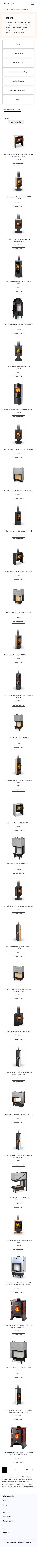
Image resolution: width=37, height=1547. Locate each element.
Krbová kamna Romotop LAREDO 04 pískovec (18, 655)
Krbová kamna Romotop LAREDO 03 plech (18, 531)
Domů (5, 9)
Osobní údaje (7, 1521)
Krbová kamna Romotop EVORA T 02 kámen (18, 450)
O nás (5, 1528)
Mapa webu (7, 1516)
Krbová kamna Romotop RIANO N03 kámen (18, 823)
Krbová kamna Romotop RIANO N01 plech (18, 572)
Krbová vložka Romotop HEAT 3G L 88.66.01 (18, 490)
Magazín (6, 1512)
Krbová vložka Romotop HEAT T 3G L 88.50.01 (18, 1115)
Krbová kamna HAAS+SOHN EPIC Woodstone (18, 409)
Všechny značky (8, 1496)
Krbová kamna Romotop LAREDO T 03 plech (18, 906)
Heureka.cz (11, 9)
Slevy (5, 1505)
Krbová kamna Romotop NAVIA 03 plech (18, 1031)
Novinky (6, 1500)
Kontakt (5, 1533)
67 (27, 1470)
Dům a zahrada (19, 9)
